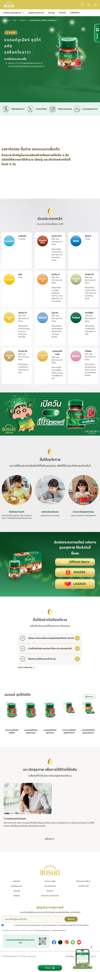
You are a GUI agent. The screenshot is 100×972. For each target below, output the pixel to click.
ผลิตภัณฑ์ (16, 881)
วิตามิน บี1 (22, 312)
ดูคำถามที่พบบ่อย (26, 667)
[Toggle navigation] (95, 4)
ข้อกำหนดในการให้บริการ (59, 930)
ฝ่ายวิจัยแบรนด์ (16, 886)
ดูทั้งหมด (89, 696)
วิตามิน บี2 (89, 274)
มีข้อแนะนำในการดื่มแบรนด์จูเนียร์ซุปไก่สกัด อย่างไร (51, 638)
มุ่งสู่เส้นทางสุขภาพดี (36, 12)
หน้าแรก (6, 20)
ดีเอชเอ (88, 236)
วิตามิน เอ (56, 274)
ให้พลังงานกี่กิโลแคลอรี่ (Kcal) (42, 658)
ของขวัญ (51, 12)
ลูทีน (20, 274)
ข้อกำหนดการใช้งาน (83, 881)
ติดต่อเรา (50, 891)
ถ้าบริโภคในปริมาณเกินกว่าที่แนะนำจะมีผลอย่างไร (50, 648)
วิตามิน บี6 (22, 351)
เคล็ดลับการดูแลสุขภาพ (13, 12)
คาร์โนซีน (22, 236)
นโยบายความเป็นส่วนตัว (50, 895)
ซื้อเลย (50, 968)
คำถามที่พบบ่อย (50, 886)
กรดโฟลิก (89, 312)
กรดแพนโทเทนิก (57, 353)
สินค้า (14, 20)
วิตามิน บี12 (57, 236)
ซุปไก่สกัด (23, 20)
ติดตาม (71, 919)
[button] (88, 4)
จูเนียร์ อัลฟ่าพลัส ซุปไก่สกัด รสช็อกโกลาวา (43, 20)
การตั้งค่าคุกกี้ (83, 886)
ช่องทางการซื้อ (50, 881)
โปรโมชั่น (62, 12)
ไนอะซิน (55, 312)
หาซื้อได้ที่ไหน (75, 12)
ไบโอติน (88, 351)
